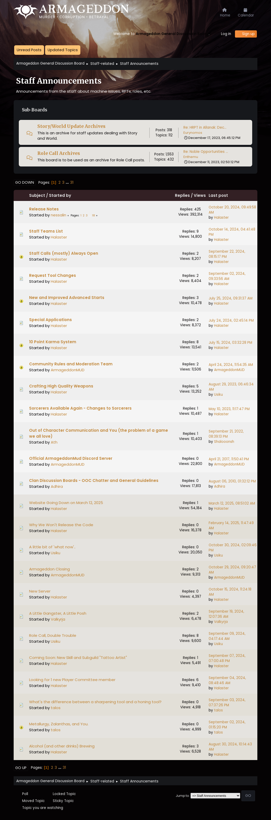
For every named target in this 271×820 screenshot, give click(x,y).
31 (72, 182)
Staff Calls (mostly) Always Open (63, 253)
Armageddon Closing (49, 569)
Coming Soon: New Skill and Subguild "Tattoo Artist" (78, 657)
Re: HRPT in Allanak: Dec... (204, 127)
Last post (222, 195)
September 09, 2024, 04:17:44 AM (227, 636)
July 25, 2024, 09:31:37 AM (230, 298)
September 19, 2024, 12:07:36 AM (226, 614)
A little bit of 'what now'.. (52, 547)
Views (200, 195)
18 (93, 215)
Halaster (221, 217)
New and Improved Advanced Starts (66, 297)
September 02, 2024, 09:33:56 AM (227, 276)
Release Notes (44, 209)
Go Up (21, 767)
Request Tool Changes (52, 275)
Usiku (218, 394)
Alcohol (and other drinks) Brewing (62, 746)
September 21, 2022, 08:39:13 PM (226, 434)
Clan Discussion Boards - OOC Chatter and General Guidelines (93, 480)
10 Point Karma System (52, 342)
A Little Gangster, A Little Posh (57, 613)
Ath (54, 442)
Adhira (57, 486)
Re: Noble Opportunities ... (205, 151)
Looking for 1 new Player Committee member (72, 679)
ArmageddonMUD (67, 370)
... (68, 182)
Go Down (24, 182)
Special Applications (50, 319)
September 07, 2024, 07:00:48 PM (227, 658)
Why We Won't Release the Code (61, 524)
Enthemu (190, 156)
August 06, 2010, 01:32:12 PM (232, 481)
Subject (37, 195)
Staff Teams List (46, 231)
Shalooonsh (224, 441)
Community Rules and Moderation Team (71, 364)
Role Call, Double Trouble (52, 635)
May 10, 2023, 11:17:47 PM (229, 409)
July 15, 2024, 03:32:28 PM (230, 342)
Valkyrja (58, 619)
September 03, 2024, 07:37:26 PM (227, 703)
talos (56, 707)
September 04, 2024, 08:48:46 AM (227, 680)
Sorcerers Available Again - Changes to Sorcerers (80, 408)
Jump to (182, 795)
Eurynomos (192, 132)
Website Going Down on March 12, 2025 (66, 502)
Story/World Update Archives (71, 126)
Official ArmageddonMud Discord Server (70, 458)
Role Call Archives (58, 153)
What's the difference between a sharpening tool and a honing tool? (95, 701)
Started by (60, 195)
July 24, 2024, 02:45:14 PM (231, 320)
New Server (39, 591)
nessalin (58, 215)
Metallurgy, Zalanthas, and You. (58, 724)
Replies (182, 195)
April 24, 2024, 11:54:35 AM (231, 364)
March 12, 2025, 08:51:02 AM (232, 503)
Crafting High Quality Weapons (61, 386)
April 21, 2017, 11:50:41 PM (229, 459)
